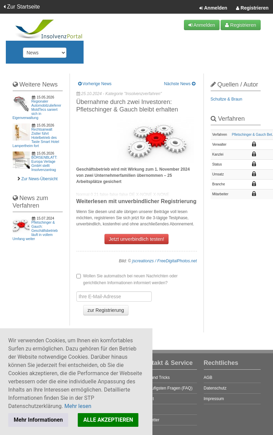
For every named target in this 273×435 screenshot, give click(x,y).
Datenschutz (215, 388)
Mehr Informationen (38, 420)
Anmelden (213, 8)
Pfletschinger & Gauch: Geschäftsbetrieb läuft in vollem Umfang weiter (35, 231)
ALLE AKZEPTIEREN (108, 420)
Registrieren (252, 8)
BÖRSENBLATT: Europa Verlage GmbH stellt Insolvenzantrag (45, 164)
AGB (208, 377)
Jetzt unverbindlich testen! (136, 239)
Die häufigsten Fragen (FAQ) (166, 388)
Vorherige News (95, 83)
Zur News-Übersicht (39, 178)
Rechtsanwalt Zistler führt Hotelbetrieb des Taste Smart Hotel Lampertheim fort (36, 138)
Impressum (214, 398)
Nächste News (179, 83)
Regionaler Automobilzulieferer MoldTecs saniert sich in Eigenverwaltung (37, 110)
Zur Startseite (21, 7)
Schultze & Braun (227, 99)
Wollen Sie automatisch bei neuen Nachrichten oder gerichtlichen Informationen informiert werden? (127, 279)
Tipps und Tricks (155, 377)
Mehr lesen (77, 406)
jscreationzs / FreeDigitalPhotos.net (164, 261)
